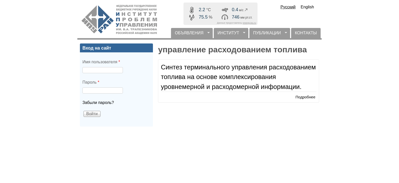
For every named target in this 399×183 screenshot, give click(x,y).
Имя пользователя (101, 62)
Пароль (90, 82)
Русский (287, 7)
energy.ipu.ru (249, 23)
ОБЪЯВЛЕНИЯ (190, 34)
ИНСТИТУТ (229, 34)
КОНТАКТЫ (306, 33)
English (307, 7)
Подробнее (305, 97)
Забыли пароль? (98, 102)
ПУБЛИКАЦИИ (268, 34)
